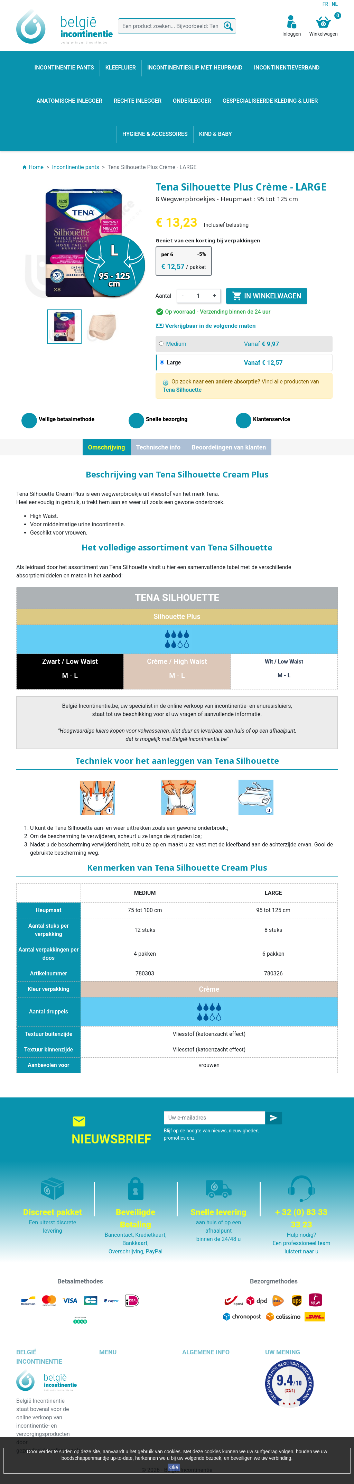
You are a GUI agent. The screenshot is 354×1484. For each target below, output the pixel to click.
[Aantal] (198, 296)
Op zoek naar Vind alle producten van (241, 385)
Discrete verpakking (206, 1413)
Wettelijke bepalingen (208, 1372)
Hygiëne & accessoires (127, 1430)
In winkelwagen (266, 296)
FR (326, 4)
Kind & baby (113, 1421)
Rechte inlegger (118, 1413)
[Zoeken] (177, 26)
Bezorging (194, 1363)
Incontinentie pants (122, 1372)
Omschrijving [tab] (106, 447)
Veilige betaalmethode (209, 1405)
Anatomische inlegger (126, 1405)
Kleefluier (110, 1363)
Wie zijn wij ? (197, 1396)
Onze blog (194, 1430)
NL (335, 4)
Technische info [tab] (158, 447)
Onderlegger (114, 1380)
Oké (173, 1467)
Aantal (163, 296)
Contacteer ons (201, 1421)
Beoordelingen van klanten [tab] (229, 447)
